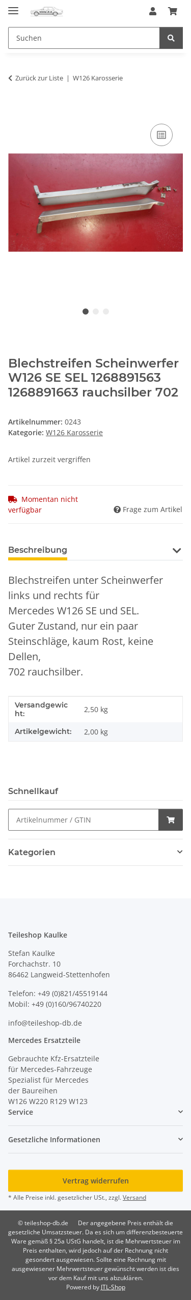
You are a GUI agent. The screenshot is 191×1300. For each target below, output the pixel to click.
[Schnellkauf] (83, 820)
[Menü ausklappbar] (13, 6)
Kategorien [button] (32, 852)
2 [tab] (96, 311)
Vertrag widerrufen (96, 1180)
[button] (153, 11)
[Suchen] (171, 38)
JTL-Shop (113, 1287)
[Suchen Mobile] (84, 38)
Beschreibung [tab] (37, 550)
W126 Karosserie (74, 432)
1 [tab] (86, 311)
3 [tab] (106, 311)
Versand (134, 1197)
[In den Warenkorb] (16, 110)
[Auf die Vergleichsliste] (161, 135)
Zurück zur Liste (39, 77)
